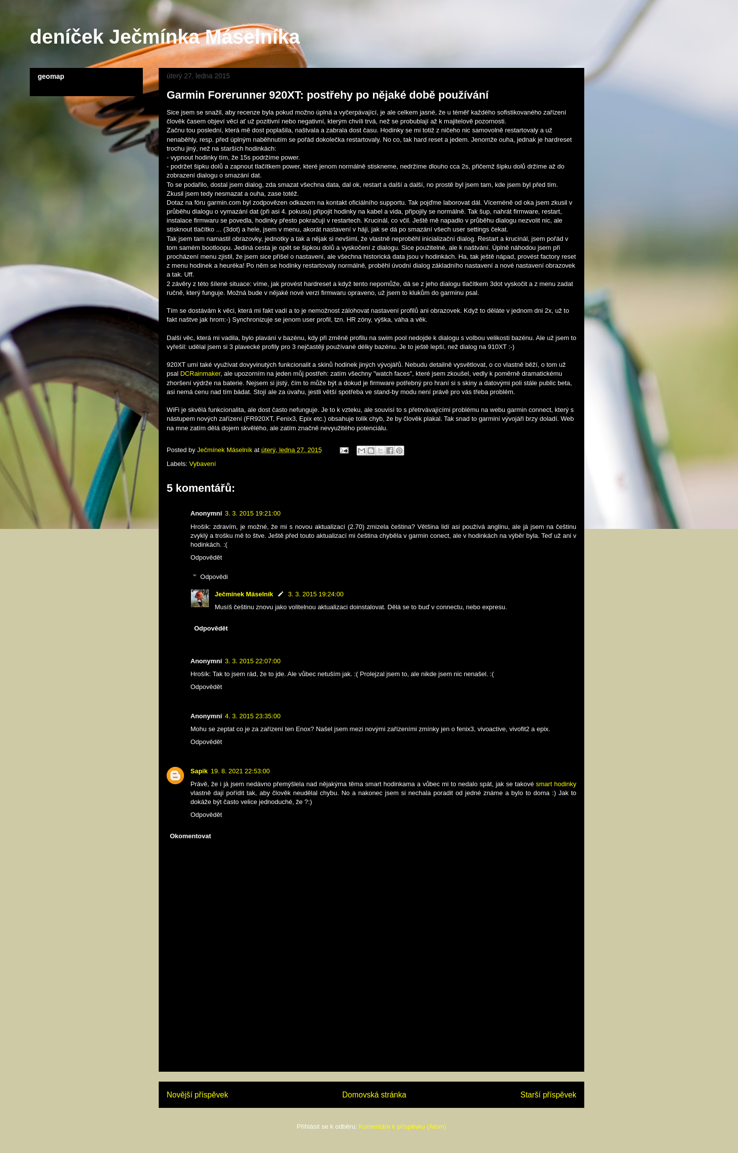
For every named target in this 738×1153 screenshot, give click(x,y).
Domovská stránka (374, 1095)
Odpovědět (206, 557)
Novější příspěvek (197, 1095)
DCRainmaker (200, 373)
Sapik (199, 771)
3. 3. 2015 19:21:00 (253, 513)
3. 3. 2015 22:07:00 (253, 661)
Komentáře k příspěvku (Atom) (402, 1126)
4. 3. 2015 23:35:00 (253, 716)
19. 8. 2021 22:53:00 (240, 771)
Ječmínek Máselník (244, 594)
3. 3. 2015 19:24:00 (316, 594)
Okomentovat (190, 836)
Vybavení (202, 463)
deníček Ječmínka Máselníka (165, 37)
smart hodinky (556, 784)
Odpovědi (214, 576)
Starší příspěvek (548, 1095)
